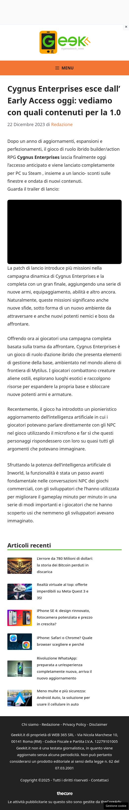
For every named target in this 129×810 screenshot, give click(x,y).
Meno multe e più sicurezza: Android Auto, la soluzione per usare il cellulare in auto (63, 697)
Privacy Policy (74, 724)
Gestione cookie (116, 806)
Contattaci (100, 779)
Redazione (51, 724)
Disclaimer (98, 724)
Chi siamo (30, 724)
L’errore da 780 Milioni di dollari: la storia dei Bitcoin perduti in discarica (65, 565)
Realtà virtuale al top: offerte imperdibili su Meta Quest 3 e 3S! (62, 591)
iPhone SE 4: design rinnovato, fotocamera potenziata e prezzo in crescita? (65, 617)
